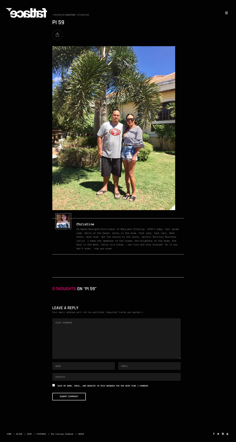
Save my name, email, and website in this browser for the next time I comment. (103, 386)
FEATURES (41, 434)
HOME (9, 434)
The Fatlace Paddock (62, 434)
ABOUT (81, 434)
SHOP (29, 434)
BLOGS (19, 434)
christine (85, 224)
